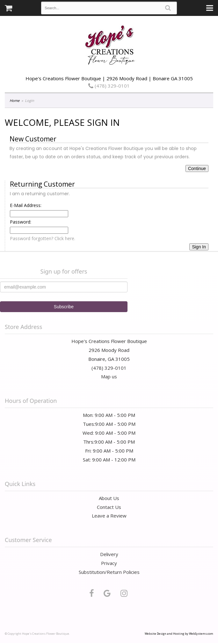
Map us (109, 376)
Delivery (109, 554)
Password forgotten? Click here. (42, 238)
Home (14, 100)
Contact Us (109, 507)
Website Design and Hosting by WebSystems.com (179, 634)
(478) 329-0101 (109, 85)
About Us (109, 498)
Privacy (109, 563)
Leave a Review (109, 515)
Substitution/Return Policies (109, 572)
